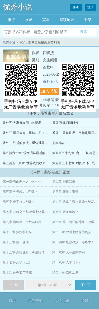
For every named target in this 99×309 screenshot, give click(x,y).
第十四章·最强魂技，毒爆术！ (73, 242)
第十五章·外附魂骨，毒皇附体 (24, 252)
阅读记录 (66, 20)
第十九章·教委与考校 (17, 272)
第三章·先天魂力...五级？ (20, 192)
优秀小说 (17, 7)
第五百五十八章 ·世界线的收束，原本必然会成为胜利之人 (43, 163)
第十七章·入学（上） (17, 262)
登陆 (75, 7)
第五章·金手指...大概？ (18, 202)
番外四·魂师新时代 (65, 123)
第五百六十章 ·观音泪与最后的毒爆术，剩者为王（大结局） (45, 153)
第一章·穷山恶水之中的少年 (22, 182)
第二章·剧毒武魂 (63, 182)
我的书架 (35, 301)
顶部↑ (86, 301)
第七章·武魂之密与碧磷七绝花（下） (28, 212)
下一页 (86, 285)
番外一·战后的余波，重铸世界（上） (28, 143)
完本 (46, 20)
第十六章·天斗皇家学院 (68, 252)
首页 (12, 301)
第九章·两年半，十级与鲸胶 (22, 222)
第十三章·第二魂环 (16, 242)
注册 (90, 7)
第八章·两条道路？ (65, 212)
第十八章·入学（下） (67, 262)
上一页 (13, 285)
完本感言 (58, 143)
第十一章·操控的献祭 (17, 232)
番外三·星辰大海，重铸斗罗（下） (27, 133)
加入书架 (49, 91)
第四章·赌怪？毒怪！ (67, 192)
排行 (11, 20)
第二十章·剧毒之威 (65, 272)
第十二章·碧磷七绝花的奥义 (71, 232)
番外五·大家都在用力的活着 (22, 123)
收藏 (28, 20)
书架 (87, 20)
